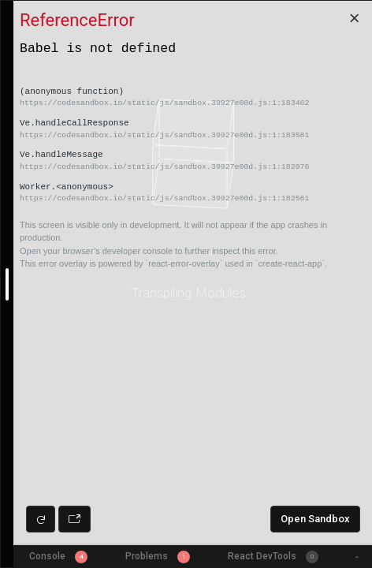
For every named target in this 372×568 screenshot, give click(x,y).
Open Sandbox (315, 519)
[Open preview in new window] (74, 519)
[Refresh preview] (40, 519)
